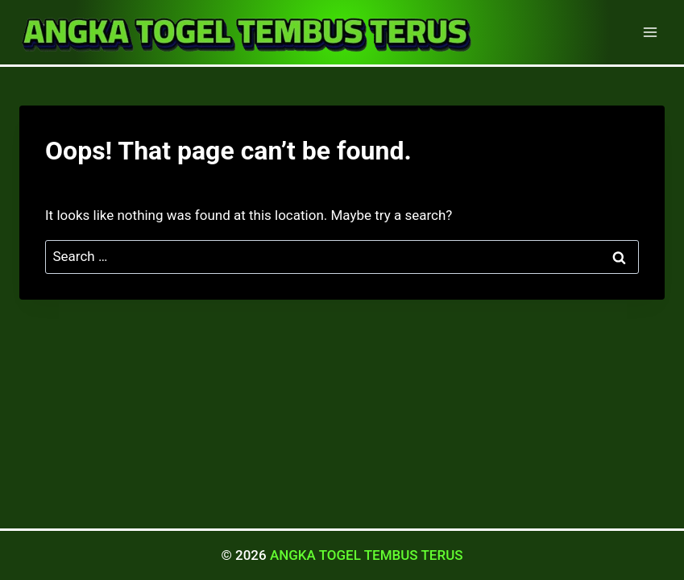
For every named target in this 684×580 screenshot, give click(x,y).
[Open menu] (650, 31)
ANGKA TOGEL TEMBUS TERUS (366, 555)
